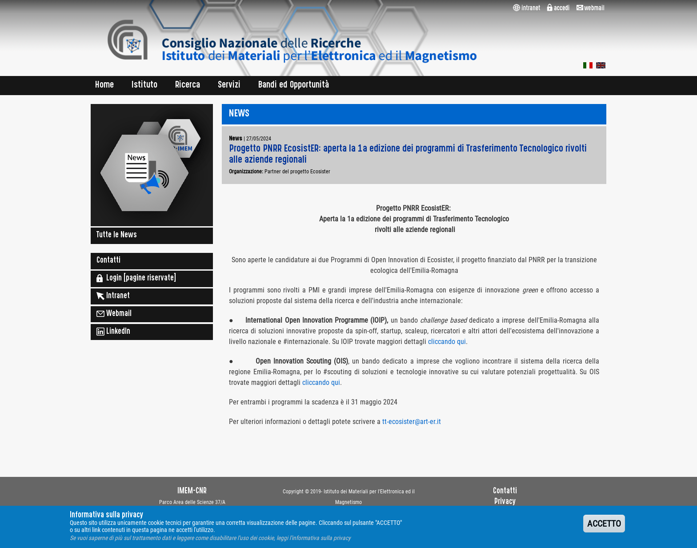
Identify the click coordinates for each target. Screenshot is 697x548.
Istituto (144, 85)
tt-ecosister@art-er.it (411, 421)
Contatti (108, 261)
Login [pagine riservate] (136, 278)
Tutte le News (116, 235)
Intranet (113, 296)
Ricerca (187, 85)
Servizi (229, 85)
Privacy (505, 502)
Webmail (114, 314)
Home (104, 85)
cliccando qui (447, 341)
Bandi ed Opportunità (293, 85)
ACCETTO (604, 527)
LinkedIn (113, 332)
